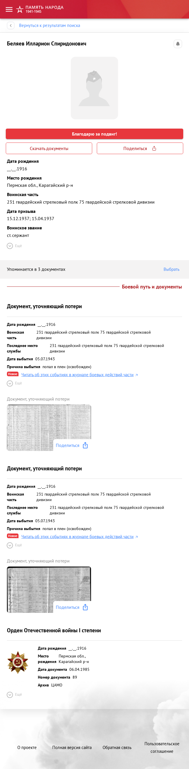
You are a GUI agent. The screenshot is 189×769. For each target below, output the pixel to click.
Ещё (14, 246)
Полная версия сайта (72, 747)
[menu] (9, 9)
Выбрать (173, 269)
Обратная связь (117, 747)
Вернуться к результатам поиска (49, 25)
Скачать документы (49, 148)
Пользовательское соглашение (161, 747)
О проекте (27, 747)
